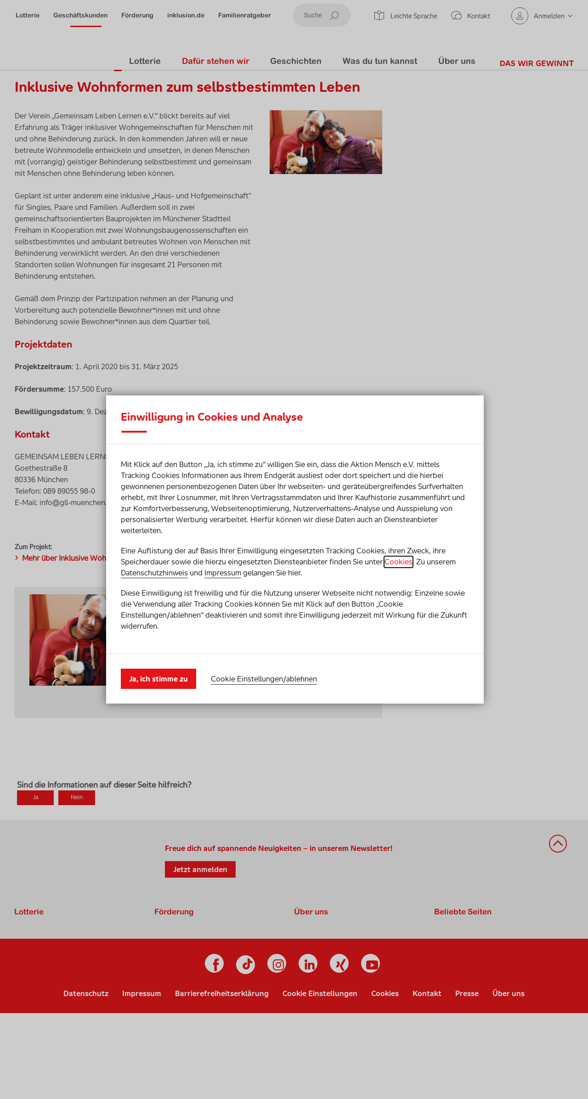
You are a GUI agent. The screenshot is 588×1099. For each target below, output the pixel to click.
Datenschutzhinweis (154, 580)
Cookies (398, 569)
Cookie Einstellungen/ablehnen (264, 671)
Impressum (222, 580)
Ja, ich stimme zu (158, 672)
